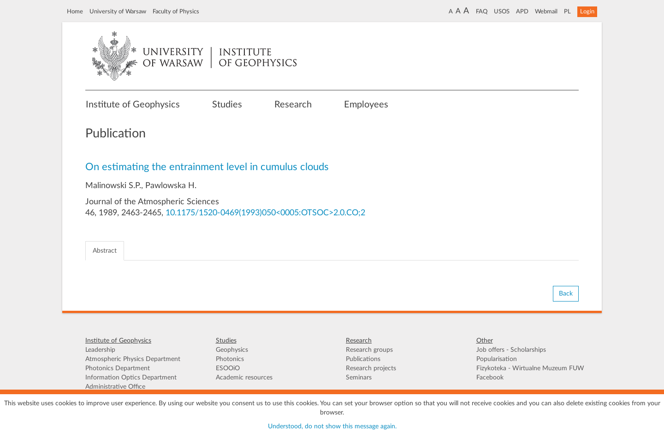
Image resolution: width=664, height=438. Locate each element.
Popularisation (496, 359)
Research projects (371, 368)
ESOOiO (228, 368)
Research (293, 104)
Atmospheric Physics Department (132, 359)
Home (75, 11)
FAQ (481, 11)
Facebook (490, 377)
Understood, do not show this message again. (332, 426)
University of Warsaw (117, 11)
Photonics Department (117, 368)
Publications (363, 359)
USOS (502, 11)
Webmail (546, 11)
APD (522, 11)
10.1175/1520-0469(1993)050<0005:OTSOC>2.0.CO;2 (265, 213)
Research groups (369, 350)
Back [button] (566, 293)
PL (567, 11)
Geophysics (232, 350)
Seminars (359, 377)
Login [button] (587, 11)
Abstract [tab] (105, 251)
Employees (366, 104)
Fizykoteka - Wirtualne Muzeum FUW (530, 368)
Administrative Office (115, 387)
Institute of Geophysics (133, 104)
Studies (227, 104)
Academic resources (244, 377)
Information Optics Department (131, 377)
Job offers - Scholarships (511, 350)
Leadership (100, 350)
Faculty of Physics (176, 11)
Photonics (230, 359)
